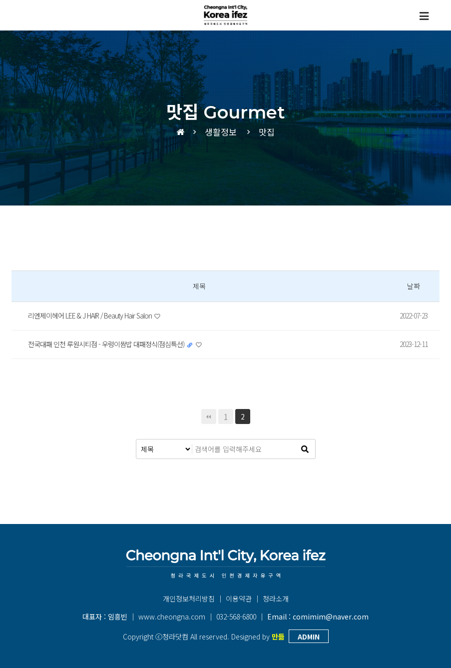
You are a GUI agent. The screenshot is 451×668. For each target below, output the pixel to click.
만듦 (278, 637)
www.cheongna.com (171, 617)
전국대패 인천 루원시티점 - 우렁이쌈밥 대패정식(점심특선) (107, 344)
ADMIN (309, 637)
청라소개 (276, 599)
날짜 (413, 286)
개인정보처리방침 (189, 599)
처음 (208, 416)
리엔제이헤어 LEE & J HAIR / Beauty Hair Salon (91, 315)
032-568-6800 (236, 617)
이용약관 (239, 599)
